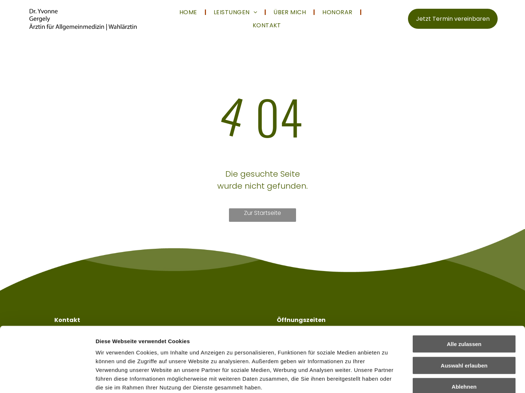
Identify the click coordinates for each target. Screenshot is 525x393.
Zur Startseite (262, 213)
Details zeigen (387, 379)
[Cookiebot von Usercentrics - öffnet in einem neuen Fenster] (47, 378)
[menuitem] (189, 12)
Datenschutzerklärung (126, 349)
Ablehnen (464, 331)
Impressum (178, 349)
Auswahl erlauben (464, 310)
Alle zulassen (464, 289)
